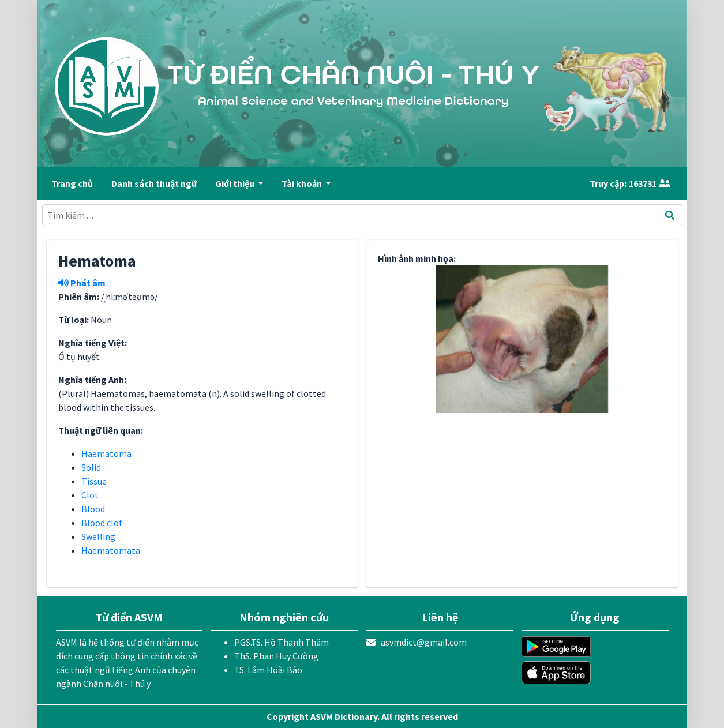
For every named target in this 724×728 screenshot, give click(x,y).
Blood (93, 509)
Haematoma (106, 453)
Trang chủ (72, 183)
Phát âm (82, 282)
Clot (90, 495)
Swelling (98, 536)
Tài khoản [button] (303, 183)
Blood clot (102, 522)
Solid (91, 467)
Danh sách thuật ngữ (154, 183)
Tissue (94, 481)
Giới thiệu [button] (235, 183)
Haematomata (110, 550)
